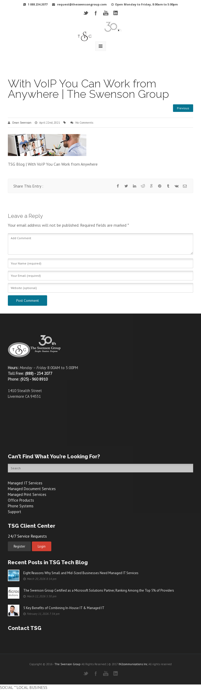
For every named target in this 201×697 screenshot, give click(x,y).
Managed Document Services (32, 488)
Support (14, 511)
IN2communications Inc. (133, 664)
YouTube (106, 13)
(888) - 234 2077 (38, 373)
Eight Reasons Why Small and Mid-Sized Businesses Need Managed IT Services (80, 573)
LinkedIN (115, 13)
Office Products (21, 500)
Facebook (96, 13)
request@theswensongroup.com (82, 4)
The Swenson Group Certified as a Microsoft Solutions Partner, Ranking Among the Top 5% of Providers (98, 590)
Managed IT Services (25, 482)
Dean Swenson (21, 122)
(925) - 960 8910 (34, 379)
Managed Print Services (27, 494)
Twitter (86, 13)
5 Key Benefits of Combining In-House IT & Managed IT (63, 608)
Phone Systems (21, 505)
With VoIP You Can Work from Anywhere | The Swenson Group (88, 88)
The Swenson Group (67, 664)
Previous (183, 108)
